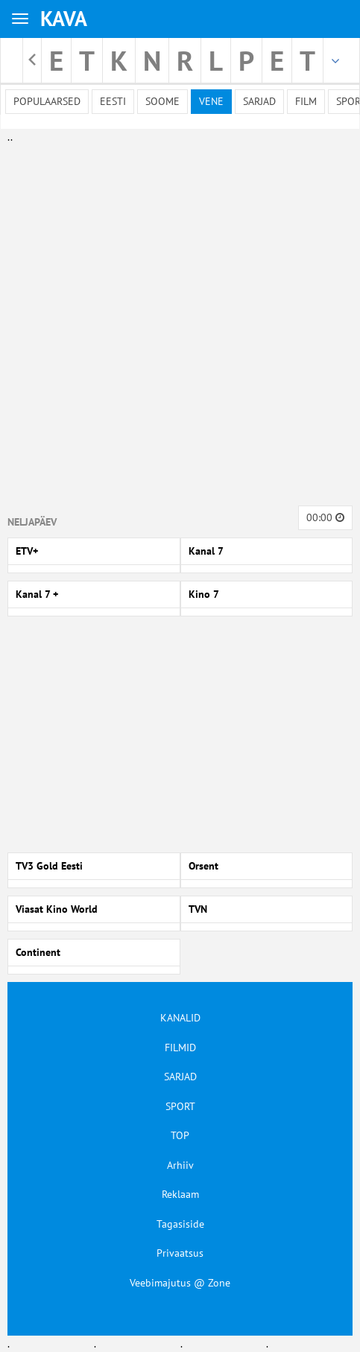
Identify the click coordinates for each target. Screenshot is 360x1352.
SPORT (180, 1106)
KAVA (63, 18)
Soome (162, 101)
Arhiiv (180, 1165)
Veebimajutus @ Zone (180, 1283)
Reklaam (180, 1194)
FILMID (180, 1047)
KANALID (180, 1018)
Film (306, 101)
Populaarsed (46, 101)
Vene (211, 101)
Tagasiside (180, 1224)
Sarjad (259, 101)
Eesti (113, 101)
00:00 (325, 517)
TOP (180, 1135)
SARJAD (180, 1076)
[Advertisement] (176, 321)
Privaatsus (180, 1253)
